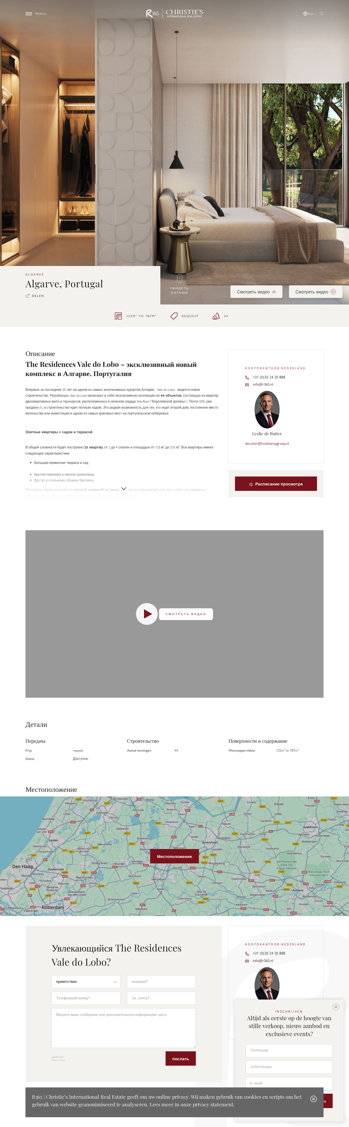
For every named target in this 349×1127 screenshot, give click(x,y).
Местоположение (174, 856)
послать (180, 1058)
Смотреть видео (256, 291)
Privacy (54, 1060)
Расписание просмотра (276, 484)
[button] (310, 12)
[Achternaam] (289, 1067)
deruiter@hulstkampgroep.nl (267, 443)
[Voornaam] (289, 1050)
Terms (62, 1060)
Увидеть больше (179, 284)
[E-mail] (289, 1083)
